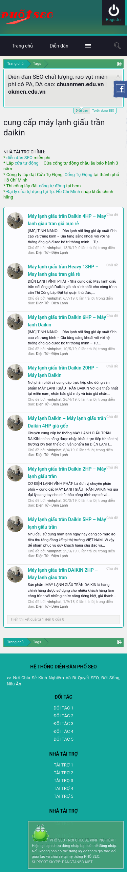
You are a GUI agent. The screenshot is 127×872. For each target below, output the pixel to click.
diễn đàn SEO (19, 157)
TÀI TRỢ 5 (63, 796)
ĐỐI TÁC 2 (63, 715)
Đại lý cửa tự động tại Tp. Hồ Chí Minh (43, 191)
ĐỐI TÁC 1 (63, 707)
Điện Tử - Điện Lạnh (52, 252)
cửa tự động (26, 163)
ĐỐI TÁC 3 (63, 723)
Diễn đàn (82, 110)
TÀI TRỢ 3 (63, 780)
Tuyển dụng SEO (103, 110)
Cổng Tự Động (78, 174)
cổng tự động (52, 185)
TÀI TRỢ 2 (63, 772)
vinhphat (54, 248)
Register (114, 19)
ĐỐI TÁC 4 (63, 731)
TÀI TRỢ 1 (63, 764)
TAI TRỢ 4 (63, 788)
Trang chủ (22, 46)
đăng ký (75, 851)
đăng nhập (107, 845)
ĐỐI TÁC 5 (63, 739)
